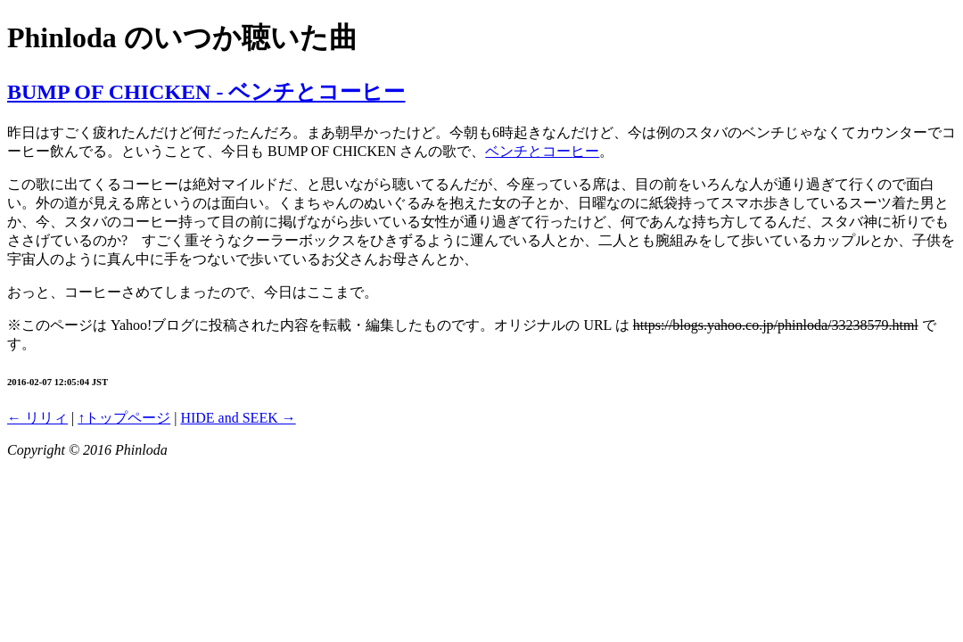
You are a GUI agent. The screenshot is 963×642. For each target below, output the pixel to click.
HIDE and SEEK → (237, 417)
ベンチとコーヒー (542, 151)
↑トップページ (124, 417)
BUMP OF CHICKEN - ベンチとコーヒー (206, 91)
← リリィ (37, 417)
